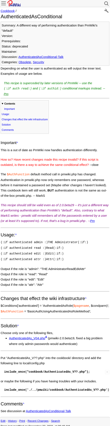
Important (9, 108)
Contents (9, 103)
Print (22, 417)
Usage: (6, 113)
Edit (3, 417)
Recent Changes (38, 417)
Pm (6, 93)
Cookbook (8, 11)
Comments (8, 129)
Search (55, 417)
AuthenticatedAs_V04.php (27, 335)
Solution (6, 124)
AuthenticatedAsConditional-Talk (40, 57)
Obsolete (25, 62)
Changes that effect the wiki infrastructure (25, 119)
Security (38, 62)
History (12, 417)
